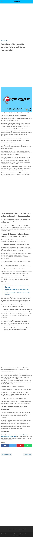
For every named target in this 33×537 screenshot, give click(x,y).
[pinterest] (20, 445)
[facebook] (5, 445)
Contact (12, 529)
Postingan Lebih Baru (6, 454)
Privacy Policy (23, 529)
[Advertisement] (16, 21)
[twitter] (13, 445)
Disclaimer (17, 529)
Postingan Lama (27, 454)
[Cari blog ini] (31, 2)
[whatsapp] (28, 445)
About (8, 529)
